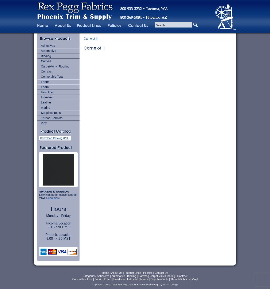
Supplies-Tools (51, 112)
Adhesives (48, 45)
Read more (53, 198)
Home (105, 272)
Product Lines (132, 272)
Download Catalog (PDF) (55, 138)
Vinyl (44, 123)
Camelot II (91, 38)
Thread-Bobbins (51, 118)
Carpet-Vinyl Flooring (55, 66)
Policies (148, 272)
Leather (46, 102)
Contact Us (161, 272)
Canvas (46, 61)
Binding (46, 56)
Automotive (48, 50)
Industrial (47, 97)
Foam (45, 87)
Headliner (47, 92)
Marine (45, 107)
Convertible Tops (52, 76)
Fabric (45, 82)
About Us (116, 272)
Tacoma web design (149, 284)
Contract (46, 71)
